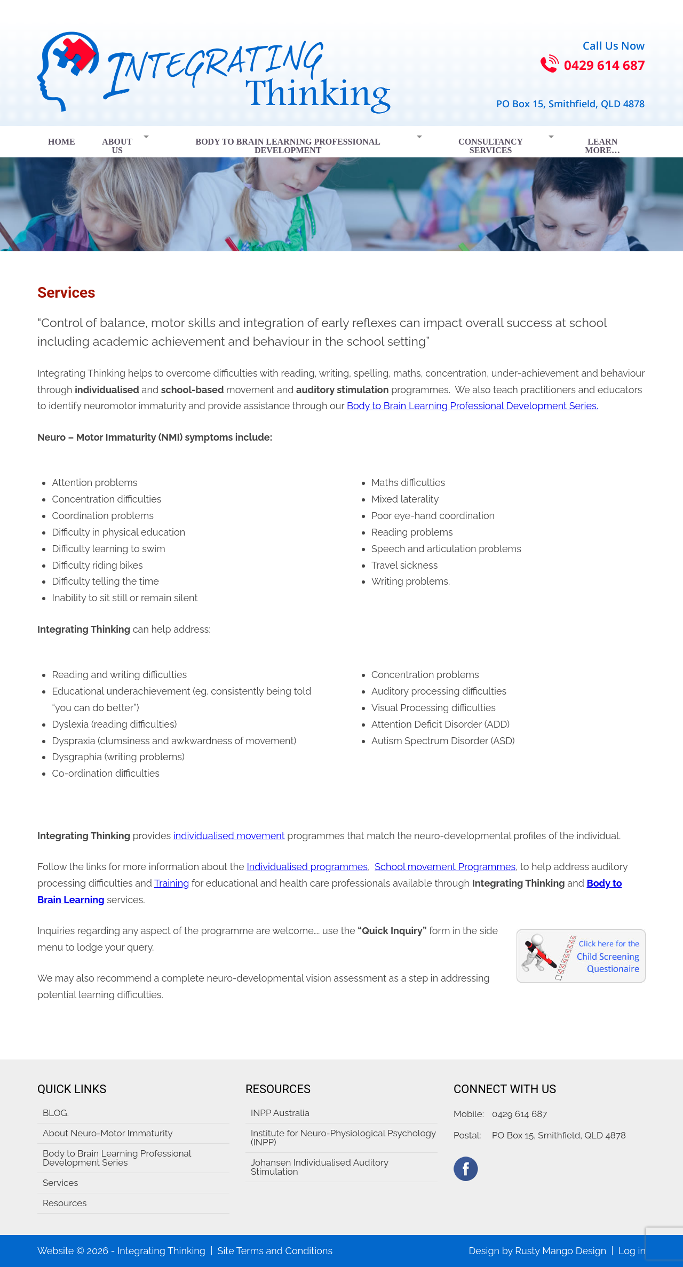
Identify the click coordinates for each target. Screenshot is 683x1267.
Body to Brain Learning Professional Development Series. (472, 405)
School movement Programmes (445, 866)
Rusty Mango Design (560, 1250)
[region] (341, 188)
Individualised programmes (307, 866)
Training (171, 883)
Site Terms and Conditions (274, 1250)
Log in (632, 1250)
